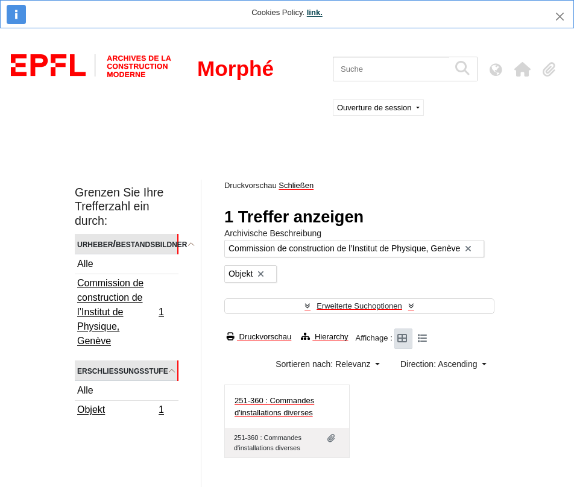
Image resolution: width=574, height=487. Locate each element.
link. (315, 12)
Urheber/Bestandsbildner (127, 244)
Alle (85, 264)
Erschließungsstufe (122, 370)
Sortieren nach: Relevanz (324, 364)
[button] (522, 69)
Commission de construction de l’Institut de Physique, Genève (120, 312)
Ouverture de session (375, 107)
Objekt (120, 411)
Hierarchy (324, 336)
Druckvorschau (259, 336)
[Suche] (391, 69)
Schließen (296, 185)
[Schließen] (559, 17)
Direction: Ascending (440, 364)
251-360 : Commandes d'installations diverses (274, 406)
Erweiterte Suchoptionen (359, 305)
